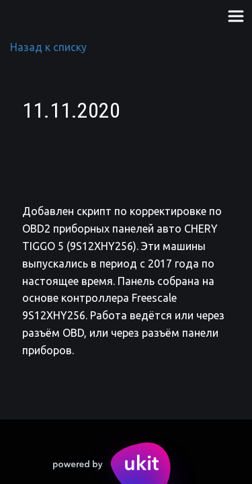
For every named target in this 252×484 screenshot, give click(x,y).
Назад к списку (48, 47)
